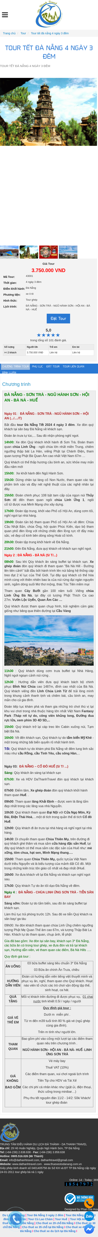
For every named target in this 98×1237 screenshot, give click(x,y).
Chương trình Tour (15, 366)
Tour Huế (61, 1219)
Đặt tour (52, 366)
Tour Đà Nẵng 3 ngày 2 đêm (45, 1215)
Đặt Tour (58, 318)
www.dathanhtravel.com (27, 1164)
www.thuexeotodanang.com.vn (63, 1164)
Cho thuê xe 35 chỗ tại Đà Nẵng (42, 1227)
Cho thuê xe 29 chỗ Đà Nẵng (54, 1223)
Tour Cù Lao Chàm (40, 1219)
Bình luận (9, 372)
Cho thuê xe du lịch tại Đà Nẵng (55, 1231)
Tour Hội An (78, 1219)
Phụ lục (37, 366)
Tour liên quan (73, 366)
